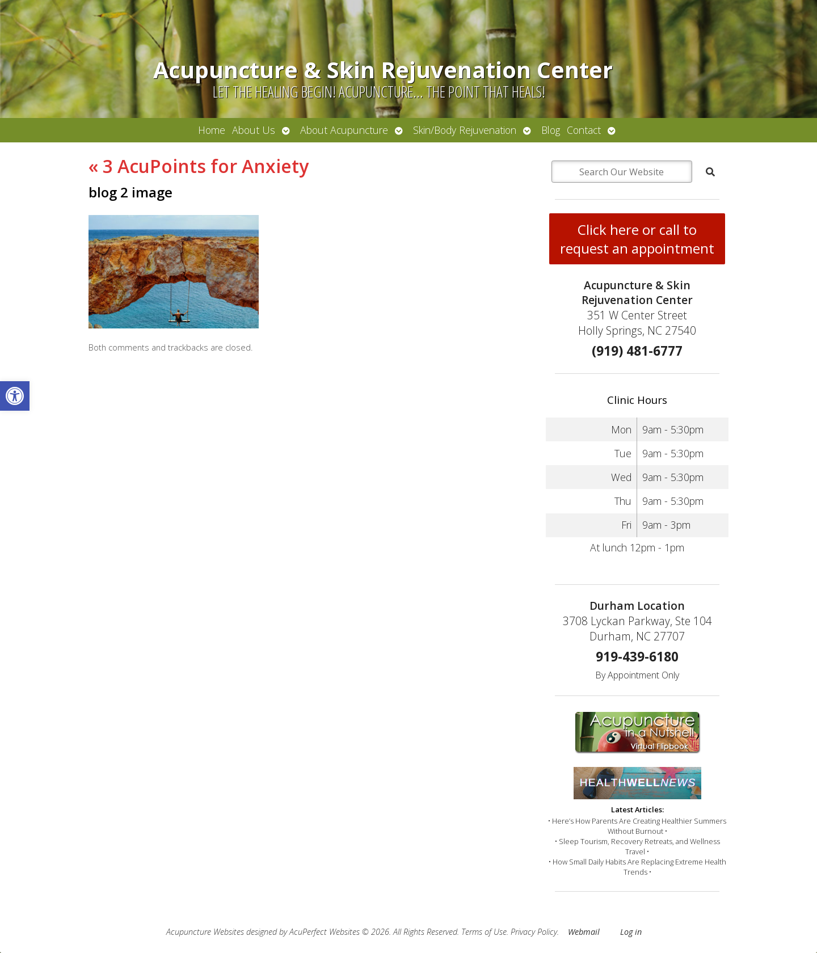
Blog (550, 130)
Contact (584, 130)
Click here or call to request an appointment (637, 239)
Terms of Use (484, 931)
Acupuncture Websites (205, 931)
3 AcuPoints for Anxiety (199, 166)
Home (211, 130)
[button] (15, 396)
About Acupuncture (344, 130)
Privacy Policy (534, 931)
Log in (631, 931)
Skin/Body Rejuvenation (464, 130)
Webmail (584, 931)
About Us (253, 130)
